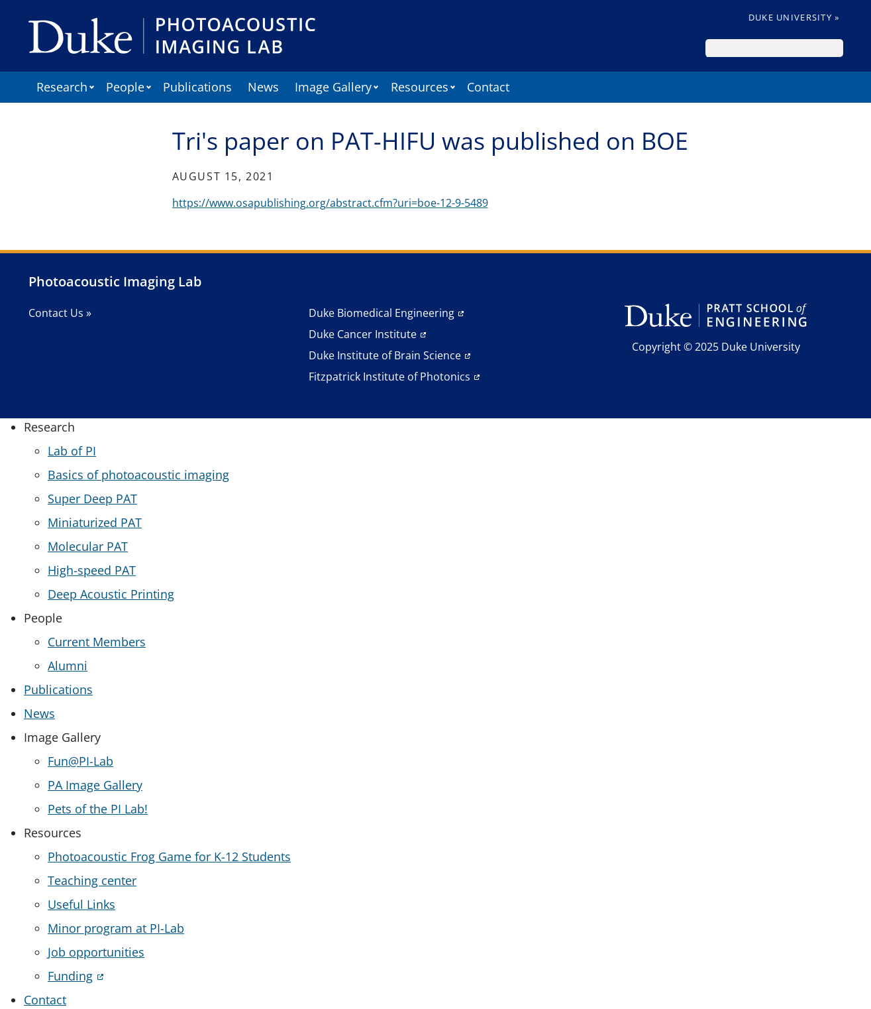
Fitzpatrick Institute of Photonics (389, 376)
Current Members (97, 642)
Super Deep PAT (92, 498)
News (263, 87)
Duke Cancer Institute (363, 334)
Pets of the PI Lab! (98, 809)
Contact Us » (59, 313)
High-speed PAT (92, 570)
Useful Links (81, 904)
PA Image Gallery (95, 785)
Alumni (67, 666)
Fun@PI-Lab (80, 761)
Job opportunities (96, 952)
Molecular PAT (88, 546)
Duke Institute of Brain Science (385, 355)
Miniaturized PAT (95, 522)
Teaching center (92, 880)
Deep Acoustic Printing (111, 594)
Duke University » (794, 17)
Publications (197, 87)
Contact (488, 87)
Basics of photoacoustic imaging (138, 475)
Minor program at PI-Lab (116, 928)
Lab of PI (72, 451)
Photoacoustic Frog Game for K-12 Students (169, 856)
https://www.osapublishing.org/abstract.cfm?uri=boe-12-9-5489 (330, 203)
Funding (70, 976)
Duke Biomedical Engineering (381, 313)
